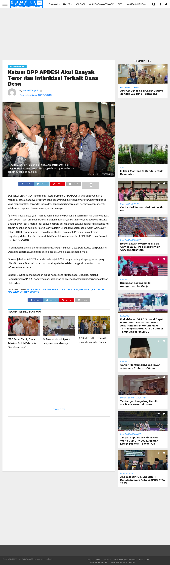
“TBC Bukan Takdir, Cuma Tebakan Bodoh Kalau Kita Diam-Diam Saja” (22, 343)
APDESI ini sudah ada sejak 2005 (46, 289)
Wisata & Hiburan (136, 4)
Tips (120, 4)
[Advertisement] (85, 34)
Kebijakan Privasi (98, 562)
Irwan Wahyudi (30, 90)
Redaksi (107, 560)
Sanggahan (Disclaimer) (123, 562)
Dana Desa (72, 289)
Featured (85, 289)
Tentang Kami (93, 560)
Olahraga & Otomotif (101, 4)
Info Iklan (144, 560)
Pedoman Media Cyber (125, 560)
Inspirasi (80, 4)
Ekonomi (53, 4)
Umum (66, 4)
